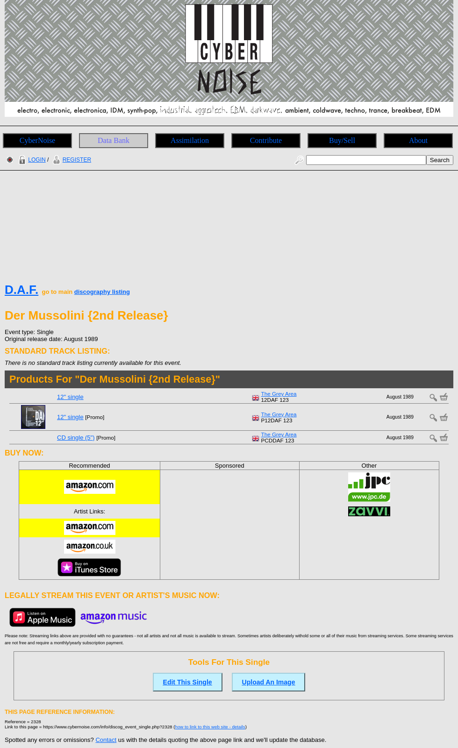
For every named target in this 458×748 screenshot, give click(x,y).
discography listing (102, 291)
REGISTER (70, 160)
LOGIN (30, 160)
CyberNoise (37, 140)
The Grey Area (279, 394)
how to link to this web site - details (210, 726)
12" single (70, 396)
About (418, 140)
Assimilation (190, 140)
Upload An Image (268, 682)
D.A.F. (21, 290)
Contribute (266, 140)
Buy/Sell (342, 140)
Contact (105, 739)
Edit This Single (187, 682)
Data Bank (113, 140)
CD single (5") (75, 437)
